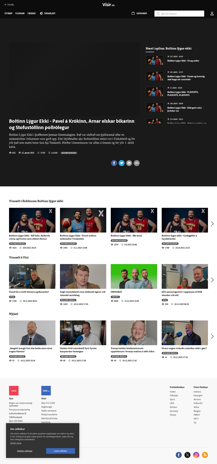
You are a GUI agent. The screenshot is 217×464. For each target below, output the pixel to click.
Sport (172, 400)
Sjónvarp (174, 411)
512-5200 (50, 403)
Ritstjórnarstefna (49, 415)
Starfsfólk (45, 422)
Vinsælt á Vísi (19, 257)
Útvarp (173, 415)
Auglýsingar (46, 407)
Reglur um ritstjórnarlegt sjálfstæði (20, 404)
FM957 (197, 415)
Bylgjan (197, 411)
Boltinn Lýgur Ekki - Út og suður (183, 61)
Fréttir (173, 392)
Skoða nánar (15, 443)
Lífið (172, 403)
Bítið (12, 297)
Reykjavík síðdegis (68, 300)
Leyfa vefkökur (60, 451)
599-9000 (18, 421)
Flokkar (20, 14)
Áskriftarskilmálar (49, 419)
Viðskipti (174, 396)
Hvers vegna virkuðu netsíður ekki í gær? (184, 348)
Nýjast (13, 314)
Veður (196, 407)
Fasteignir (198, 396)
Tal (195, 423)
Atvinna (197, 400)
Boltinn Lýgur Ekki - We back (126, 236)
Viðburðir (198, 403)
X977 (196, 419)
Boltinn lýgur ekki (69, 153)
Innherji (197, 392)
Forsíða (9, 4)
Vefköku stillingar (25, 451)
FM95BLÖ (116, 292)
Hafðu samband (48, 411)
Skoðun (173, 407)
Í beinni (32, 14)
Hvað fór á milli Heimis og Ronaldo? (29, 292)
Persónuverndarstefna (19, 410)
